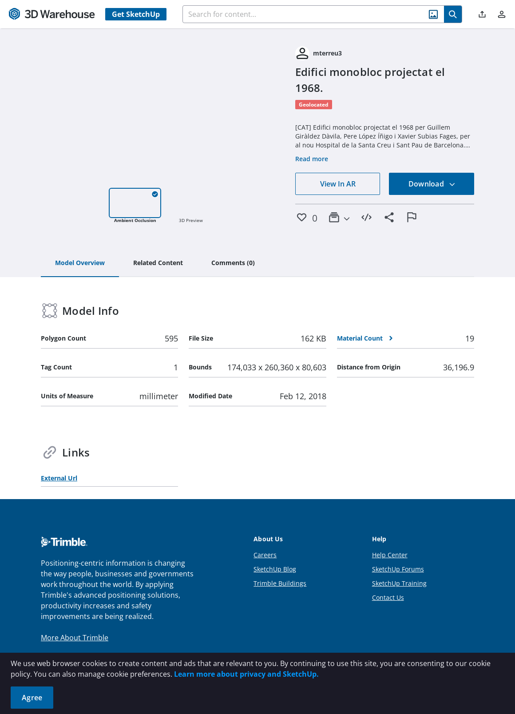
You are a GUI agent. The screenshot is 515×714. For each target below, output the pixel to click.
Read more (311, 159)
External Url (59, 478)
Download (432, 184)
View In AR (338, 184)
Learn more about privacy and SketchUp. (246, 674)
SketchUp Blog (275, 569)
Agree (32, 697)
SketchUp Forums (398, 569)
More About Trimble (74, 638)
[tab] (80, 263)
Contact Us (388, 597)
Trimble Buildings (280, 583)
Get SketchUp (136, 14)
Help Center (390, 555)
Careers (265, 555)
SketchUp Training (399, 583)
